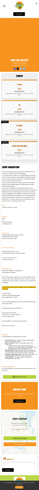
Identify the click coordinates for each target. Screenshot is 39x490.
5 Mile (19, 56)
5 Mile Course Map (20, 410)
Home (3, 461)
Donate (19, 14)
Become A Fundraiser (8, 477)
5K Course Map (19, 416)
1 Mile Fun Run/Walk (19, 117)
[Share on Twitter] (18, 30)
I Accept (19, 487)
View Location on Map (19, 401)
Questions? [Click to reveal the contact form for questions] (19, 372)
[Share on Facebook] (14, 30)
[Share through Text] (24, 30)
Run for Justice (19, 22)
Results (3, 467)
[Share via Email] (21, 30)
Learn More (19, 484)
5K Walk (19, 97)
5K (19, 76)
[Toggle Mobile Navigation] (4, 6)
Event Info (4, 464)
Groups (3, 471)
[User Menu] (36, 3)
